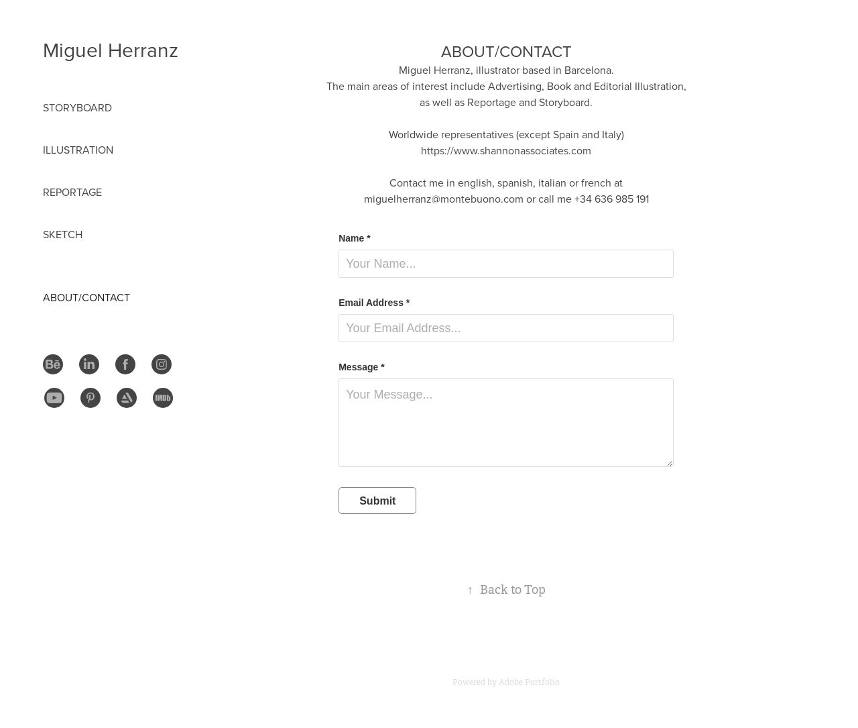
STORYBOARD (77, 107)
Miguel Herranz (110, 50)
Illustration (78, 149)
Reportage (72, 192)
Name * (354, 238)
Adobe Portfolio (529, 682)
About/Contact (86, 297)
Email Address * (374, 302)
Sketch (62, 234)
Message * (361, 367)
